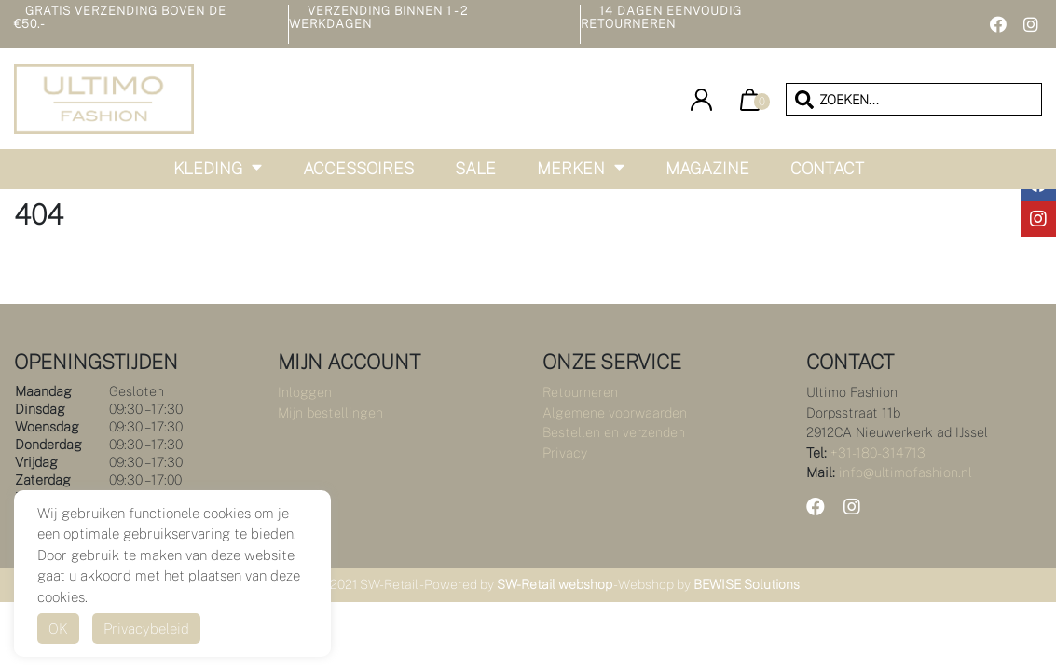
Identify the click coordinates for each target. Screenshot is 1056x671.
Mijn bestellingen (330, 412)
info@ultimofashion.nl (905, 472)
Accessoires (358, 168)
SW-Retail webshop (554, 584)
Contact (827, 168)
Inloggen (305, 392)
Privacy (564, 452)
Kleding (207, 168)
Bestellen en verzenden (613, 432)
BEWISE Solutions (746, 584)
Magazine (707, 168)
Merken (571, 168)
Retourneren (580, 392)
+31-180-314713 (878, 452)
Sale (475, 168)
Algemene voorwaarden (614, 412)
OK (58, 629)
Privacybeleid (146, 629)
